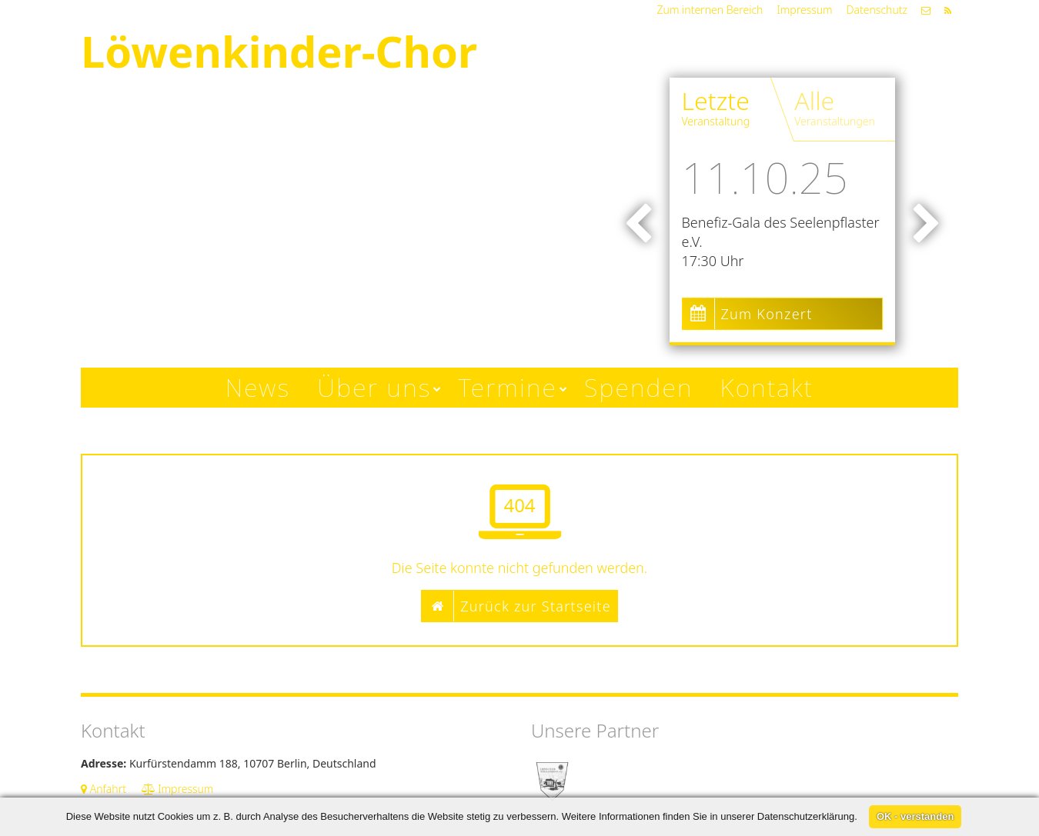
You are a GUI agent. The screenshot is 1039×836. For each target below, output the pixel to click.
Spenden (638, 387)
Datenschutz (877, 9)
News (258, 387)
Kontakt (767, 387)
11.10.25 (765, 177)
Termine (508, 387)
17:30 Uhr (713, 260)
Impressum (804, 9)
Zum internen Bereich (710, 9)
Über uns (374, 387)
